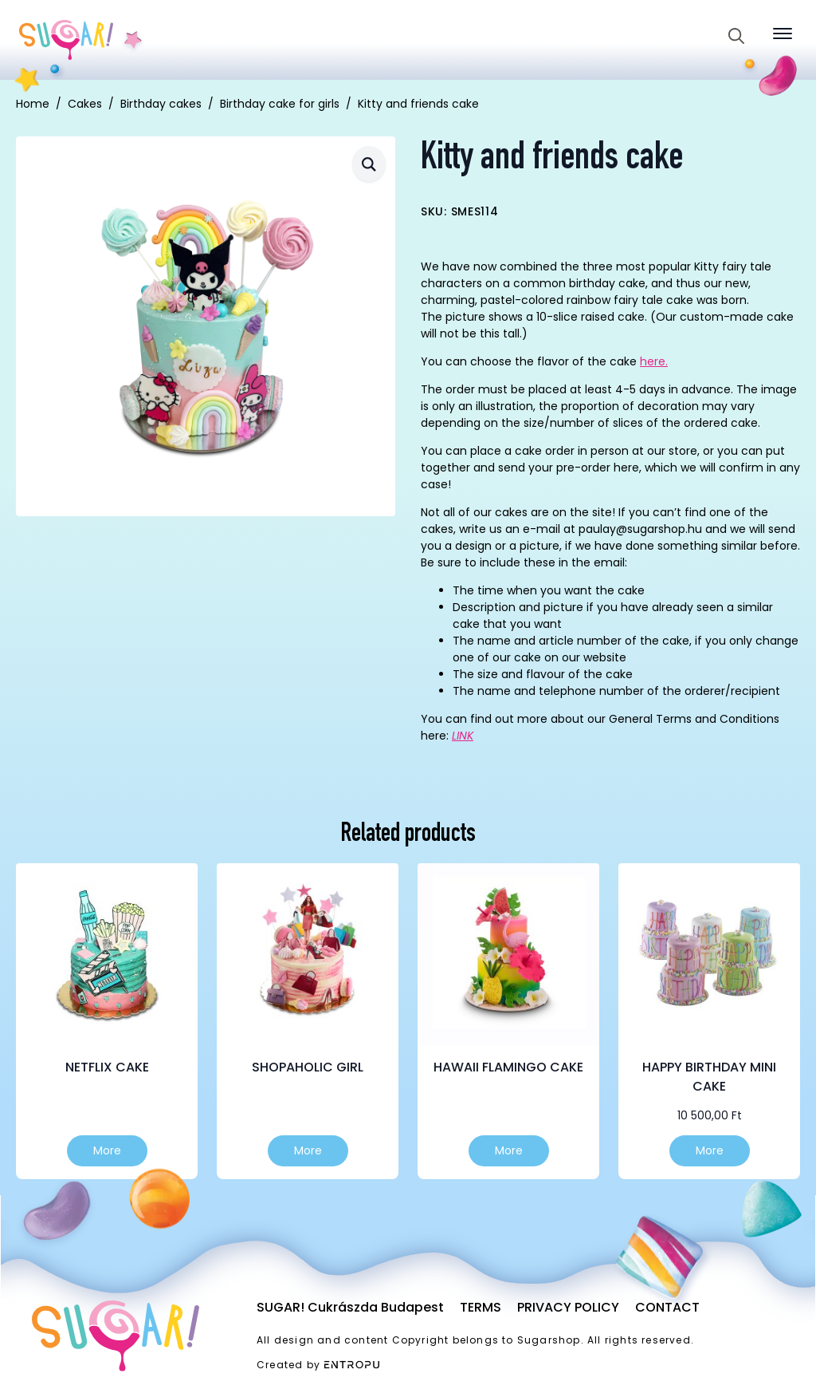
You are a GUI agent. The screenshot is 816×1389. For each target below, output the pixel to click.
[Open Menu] (782, 33)
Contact (667, 1307)
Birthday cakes (161, 104)
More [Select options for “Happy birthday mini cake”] (710, 1150)
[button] (369, 164)
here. (654, 361)
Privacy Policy (568, 1307)
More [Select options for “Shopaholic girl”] (308, 1150)
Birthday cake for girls (279, 104)
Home (32, 104)
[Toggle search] (736, 36)
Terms (480, 1307)
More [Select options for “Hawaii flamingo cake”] (509, 1150)
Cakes (85, 104)
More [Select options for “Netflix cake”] (107, 1150)
